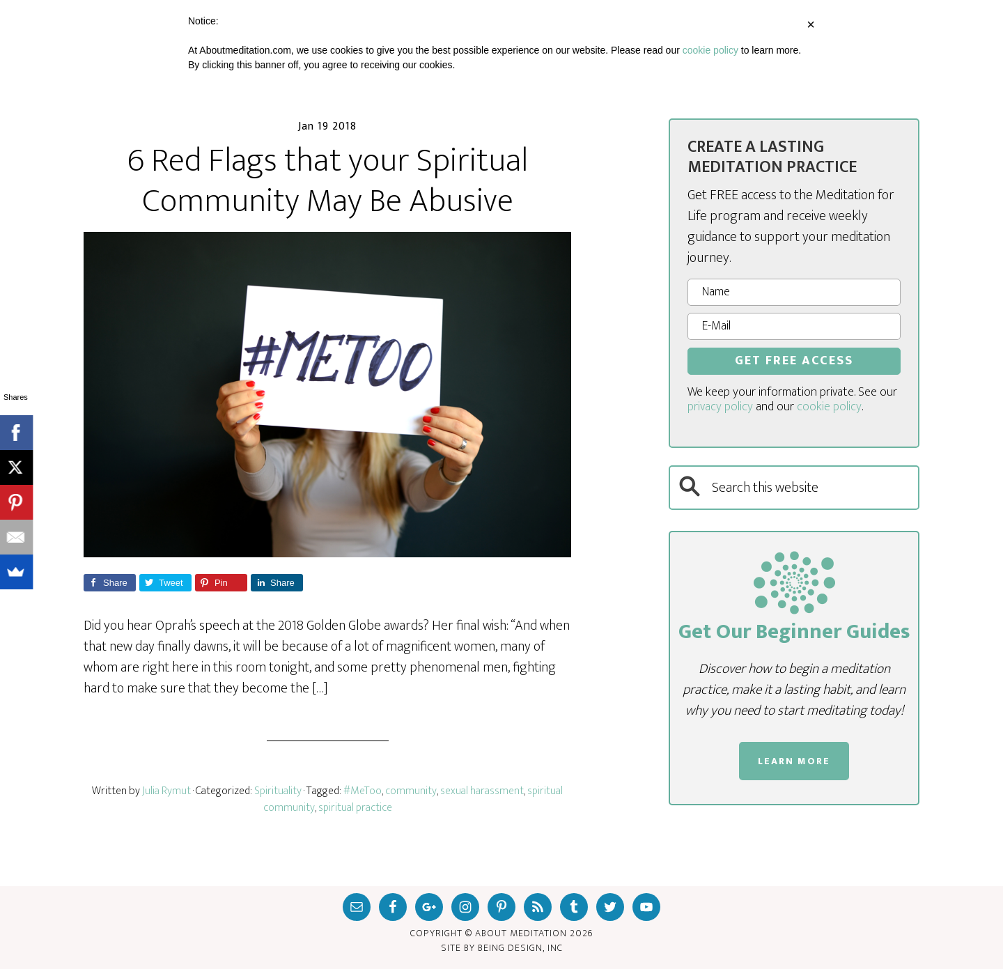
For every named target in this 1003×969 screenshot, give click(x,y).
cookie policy (829, 406)
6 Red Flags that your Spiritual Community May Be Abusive (327, 181)
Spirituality (278, 791)
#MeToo (362, 791)
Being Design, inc (520, 948)
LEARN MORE (794, 761)
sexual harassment (482, 791)
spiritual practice (355, 807)
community (411, 791)
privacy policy (720, 406)
